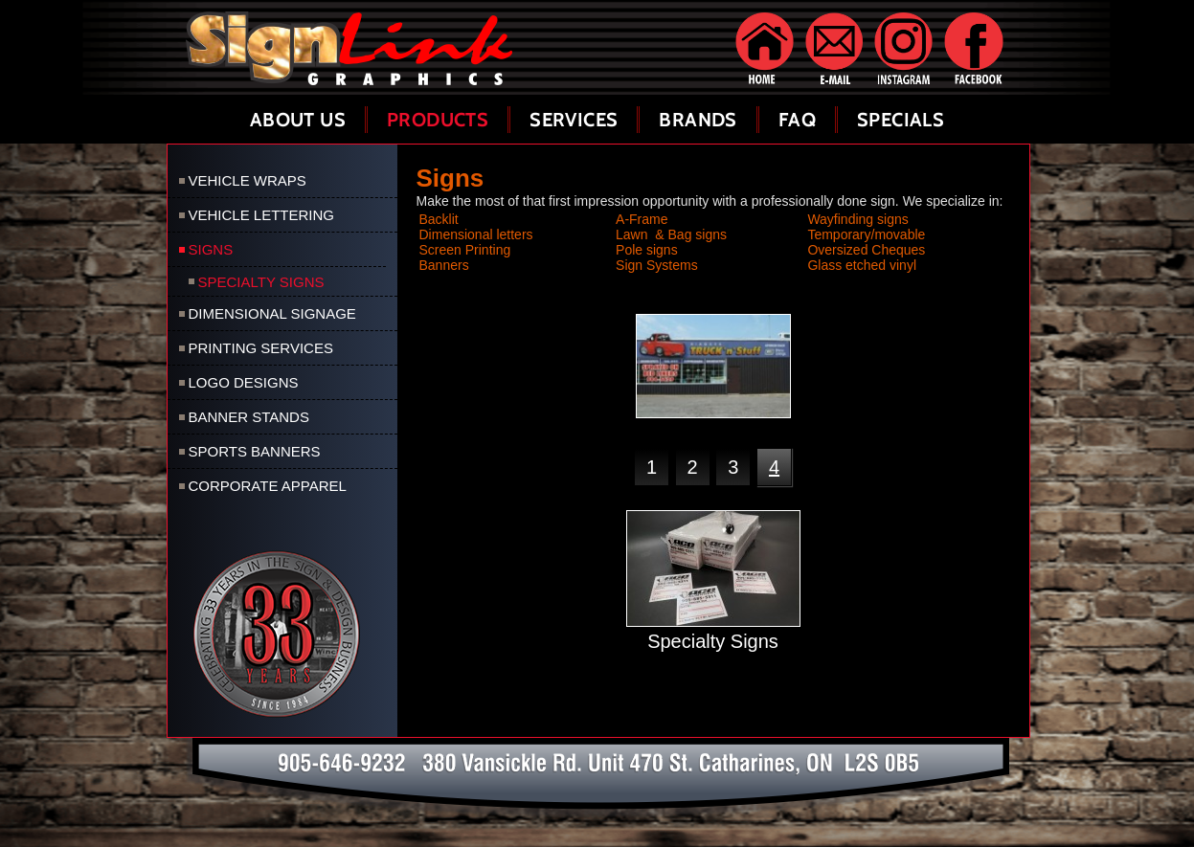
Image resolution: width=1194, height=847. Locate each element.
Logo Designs (244, 382)
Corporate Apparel (268, 486)
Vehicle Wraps (247, 180)
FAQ (797, 119)
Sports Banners (255, 451)
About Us (298, 119)
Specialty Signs (261, 282)
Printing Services (261, 348)
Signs (211, 249)
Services (573, 119)
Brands (697, 119)
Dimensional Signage (272, 313)
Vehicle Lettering (262, 215)
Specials (900, 119)
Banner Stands (249, 417)
